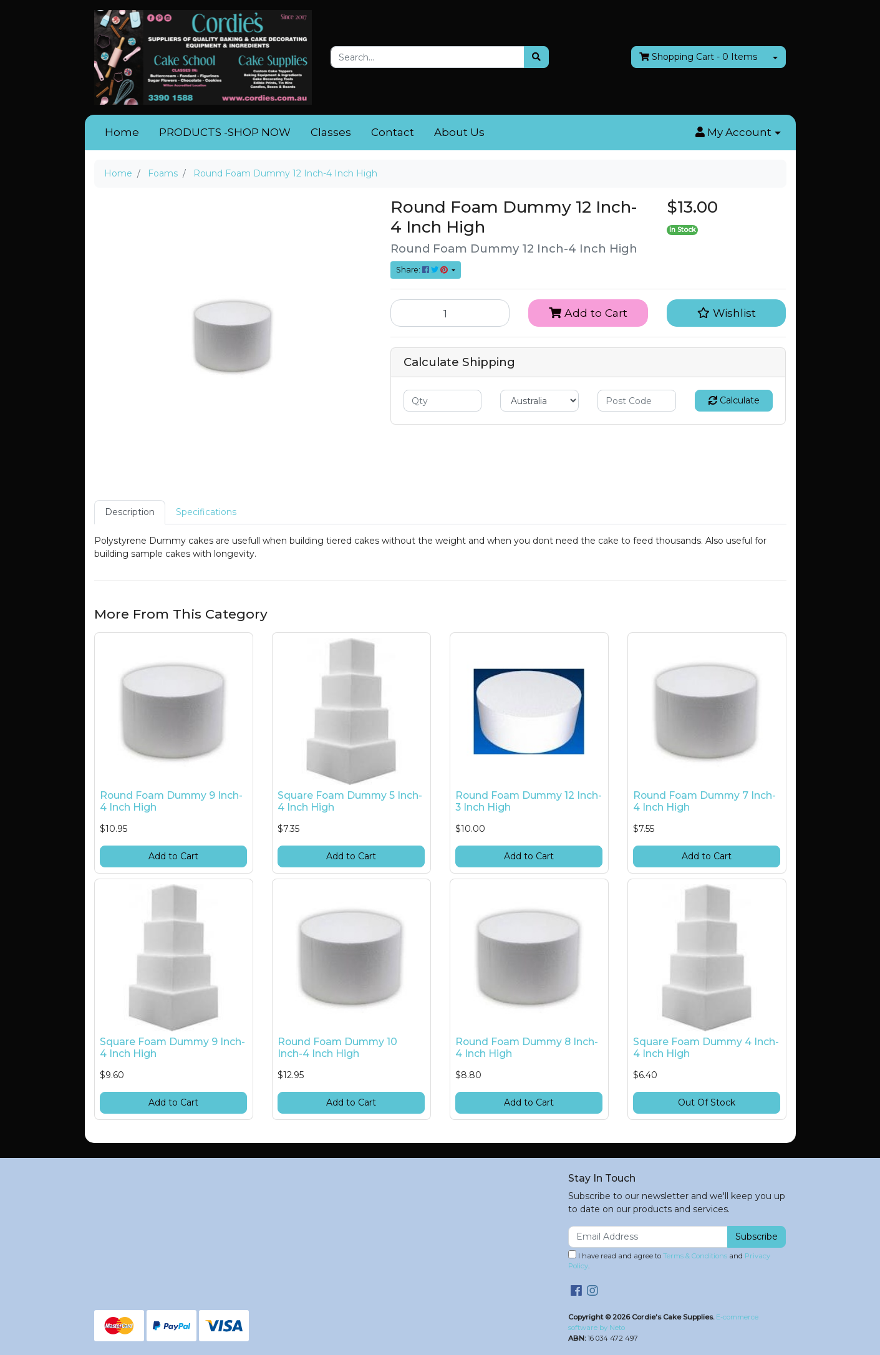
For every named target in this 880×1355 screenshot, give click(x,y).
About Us (459, 132)
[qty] (443, 401)
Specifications (206, 512)
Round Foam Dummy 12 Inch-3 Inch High (528, 801)
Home (122, 132)
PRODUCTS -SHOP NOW (225, 132)
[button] (737, 133)
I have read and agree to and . (669, 1260)
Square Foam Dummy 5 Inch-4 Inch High (350, 801)
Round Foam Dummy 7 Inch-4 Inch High (704, 801)
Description (130, 512)
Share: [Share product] (423, 269)
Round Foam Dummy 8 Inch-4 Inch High (526, 1047)
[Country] (539, 401)
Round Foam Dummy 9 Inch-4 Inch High (171, 801)
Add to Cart (588, 312)
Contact (392, 132)
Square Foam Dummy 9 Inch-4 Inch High (172, 1047)
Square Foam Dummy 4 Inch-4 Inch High (706, 1047)
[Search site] (536, 57)
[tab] (129, 512)
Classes (331, 132)
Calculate (734, 400)
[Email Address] (648, 1237)
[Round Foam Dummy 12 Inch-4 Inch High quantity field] (450, 313)
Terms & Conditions (695, 1255)
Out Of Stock (706, 1102)
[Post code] (636, 401)
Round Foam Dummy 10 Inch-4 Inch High (337, 1047)
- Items (698, 57)
